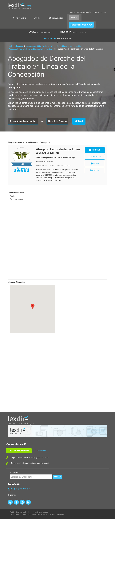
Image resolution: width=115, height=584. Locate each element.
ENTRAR (74, 17)
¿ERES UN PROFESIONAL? (81, 25)
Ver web (95, 164)
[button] (32, 306)
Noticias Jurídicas (55, 18)
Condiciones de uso (40, 512)
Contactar (94, 150)
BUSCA (40, 31)
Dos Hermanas (16, 199)
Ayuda (37, 18)
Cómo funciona (19, 18)
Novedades (14, 472)
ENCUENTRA (57, 38)
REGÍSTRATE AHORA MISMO (18, 450)
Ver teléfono (95, 157)
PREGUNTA (73, 31)
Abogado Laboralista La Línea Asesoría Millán (58, 151)
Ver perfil (94, 170)
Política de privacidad (18, 512)
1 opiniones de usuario (22, 168)
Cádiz (12, 196)
